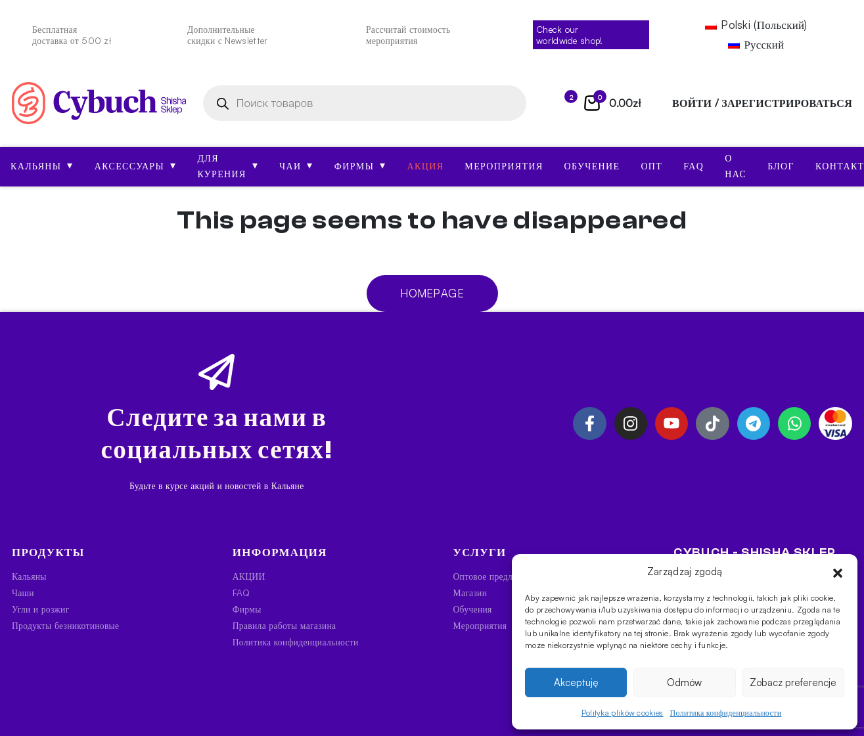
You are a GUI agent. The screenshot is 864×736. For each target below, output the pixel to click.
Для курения (227, 166)
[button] (837, 571)
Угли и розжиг (41, 609)
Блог (780, 166)
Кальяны (42, 165)
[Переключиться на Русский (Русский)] (756, 44)
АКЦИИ (249, 576)
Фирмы (360, 165)
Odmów (684, 682)
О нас (735, 166)
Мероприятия (504, 166)
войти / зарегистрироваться (762, 103)
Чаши (23, 592)
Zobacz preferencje (793, 682)
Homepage (432, 293)
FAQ (693, 166)
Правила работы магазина (284, 625)
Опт (651, 166)
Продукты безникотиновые (65, 625)
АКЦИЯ (425, 166)
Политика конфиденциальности (726, 713)
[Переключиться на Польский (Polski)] (756, 25)
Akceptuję (576, 682)
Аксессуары (136, 165)
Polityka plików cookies (622, 713)
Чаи (296, 165)
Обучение (592, 166)
